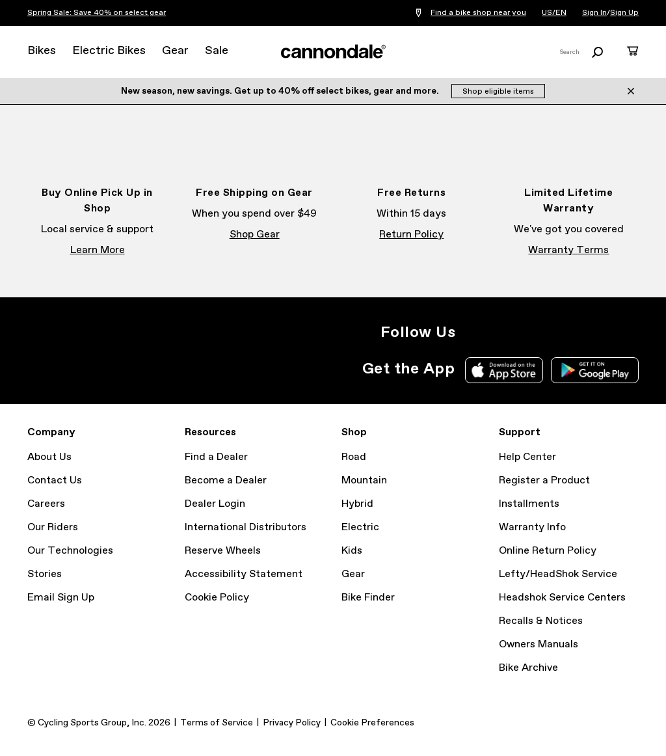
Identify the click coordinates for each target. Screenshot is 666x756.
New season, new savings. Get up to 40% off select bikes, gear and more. (281, 91)
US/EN (554, 13)
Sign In (594, 13)
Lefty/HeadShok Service (558, 574)
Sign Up (624, 13)
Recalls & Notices (541, 621)
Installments (529, 504)
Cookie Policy (217, 597)
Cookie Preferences (372, 723)
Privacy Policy (292, 723)
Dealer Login (215, 504)
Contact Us (54, 480)
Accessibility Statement (243, 574)
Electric (360, 527)
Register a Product (544, 480)
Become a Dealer (226, 480)
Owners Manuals (538, 644)
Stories (44, 574)
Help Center (527, 457)
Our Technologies (70, 551)
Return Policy (411, 234)
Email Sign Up (60, 597)
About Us (49, 457)
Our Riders (52, 527)
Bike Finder (368, 597)
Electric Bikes (109, 51)
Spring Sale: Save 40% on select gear (96, 13)
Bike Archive (528, 668)
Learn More (97, 250)
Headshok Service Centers (562, 597)
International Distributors (245, 527)
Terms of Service (216, 723)
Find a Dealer (216, 457)
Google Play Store (595, 370)
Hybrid (357, 504)
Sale (216, 51)
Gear (175, 51)
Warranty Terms (568, 250)
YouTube (559, 332)
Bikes (41, 51)
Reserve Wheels (223, 551)
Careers (46, 504)
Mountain (364, 480)
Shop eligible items (498, 92)
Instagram (473, 332)
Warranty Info (532, 527)
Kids (351, 551)
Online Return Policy (547, 551)
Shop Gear (255, 234)
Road (353, 457)
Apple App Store (504, 370)
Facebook (502, 332)
